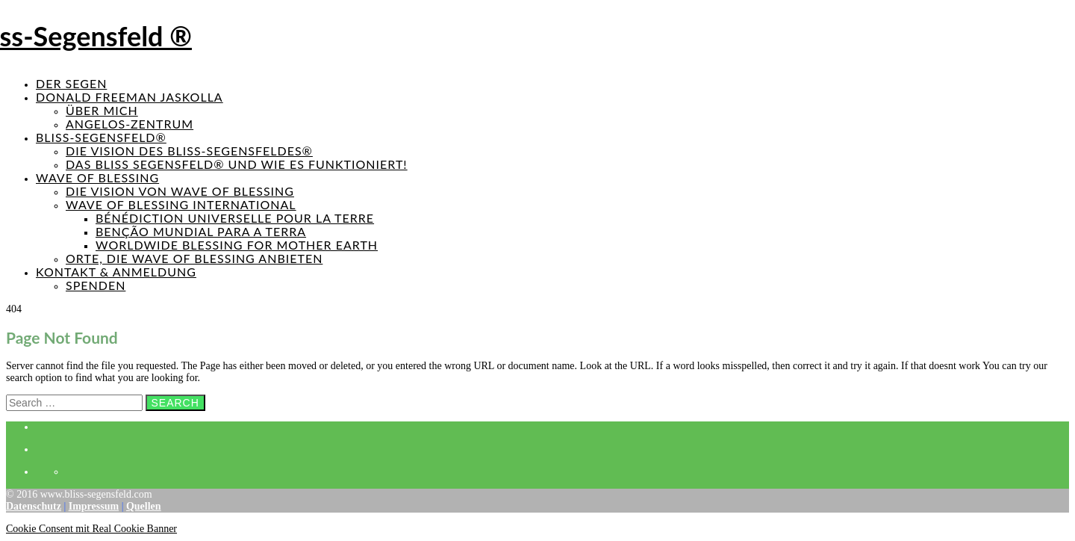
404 (14, 309)
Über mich (102, 110)
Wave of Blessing (97, 177)
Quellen (143, 506)
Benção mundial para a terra (201, 231)
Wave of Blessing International (181, 204)
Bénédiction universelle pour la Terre (235, 218)
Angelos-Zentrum (129, 124)
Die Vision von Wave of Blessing (180, 191)
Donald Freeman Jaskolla (129, 97)
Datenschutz (33, 506)
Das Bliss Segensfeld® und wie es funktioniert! (237, 164)
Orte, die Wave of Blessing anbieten (194, 258)
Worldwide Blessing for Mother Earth (237, 245)
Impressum (94, 506)
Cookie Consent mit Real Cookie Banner (91, 528)
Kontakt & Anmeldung (116, 272)
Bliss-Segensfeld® (101, 137)
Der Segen (71, 83)
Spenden (95, 285)
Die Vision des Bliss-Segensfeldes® (189, 150)
